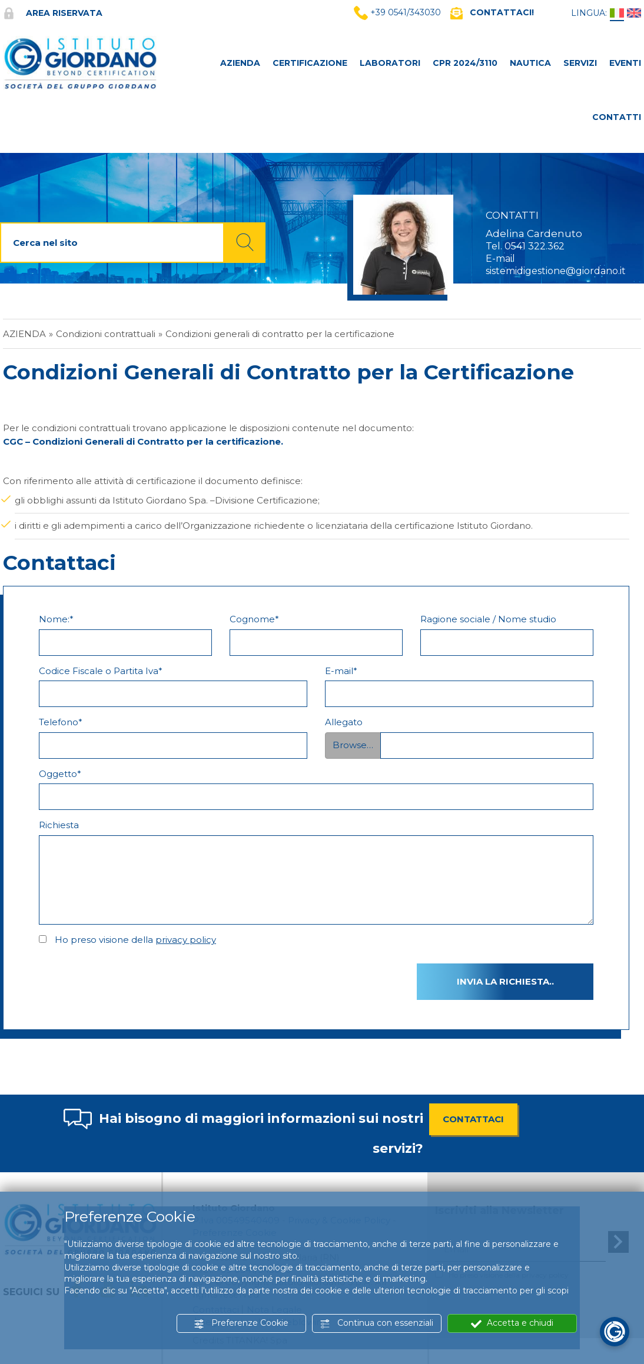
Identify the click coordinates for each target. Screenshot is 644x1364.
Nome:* (56, 619)
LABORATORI (390, 63)
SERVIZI (580, 63)
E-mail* (341, 670)
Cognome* (254, 619)
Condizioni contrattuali (105, 333)
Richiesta (59, 825)
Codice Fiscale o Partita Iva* (100, 670)
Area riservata (52, 13)
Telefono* (60, 722)
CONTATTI (616, 117)
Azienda (24, 333)
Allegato (344, 722)
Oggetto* (60, 773)
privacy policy (185, 939)
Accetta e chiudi (512, 1323)
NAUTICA (530, 63)
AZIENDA (240, 63)
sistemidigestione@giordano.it (556, 270)
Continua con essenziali (376, 1323)
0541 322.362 (534, 246)
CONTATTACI (473, 1119)
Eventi (625, 63)
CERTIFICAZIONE (310, 63)
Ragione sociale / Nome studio (488, 619)
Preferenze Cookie (241, 1323)
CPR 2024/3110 (465, 63)
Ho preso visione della (135, 939)
